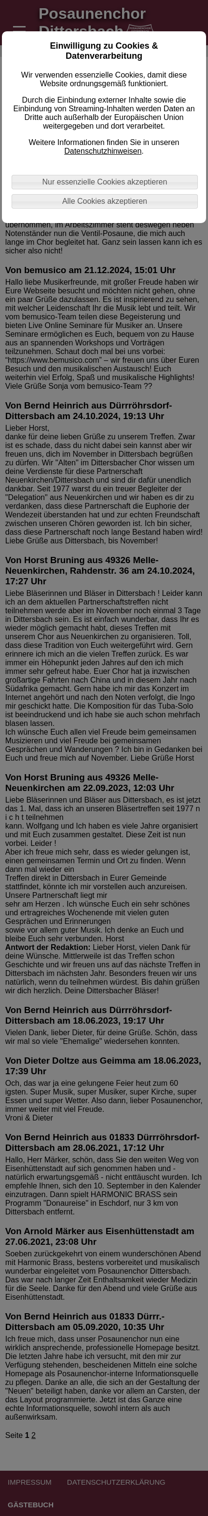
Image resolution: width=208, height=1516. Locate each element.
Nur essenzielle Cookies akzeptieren (104, 182)
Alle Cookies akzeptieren (104, 201)
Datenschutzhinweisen (102, 151)
